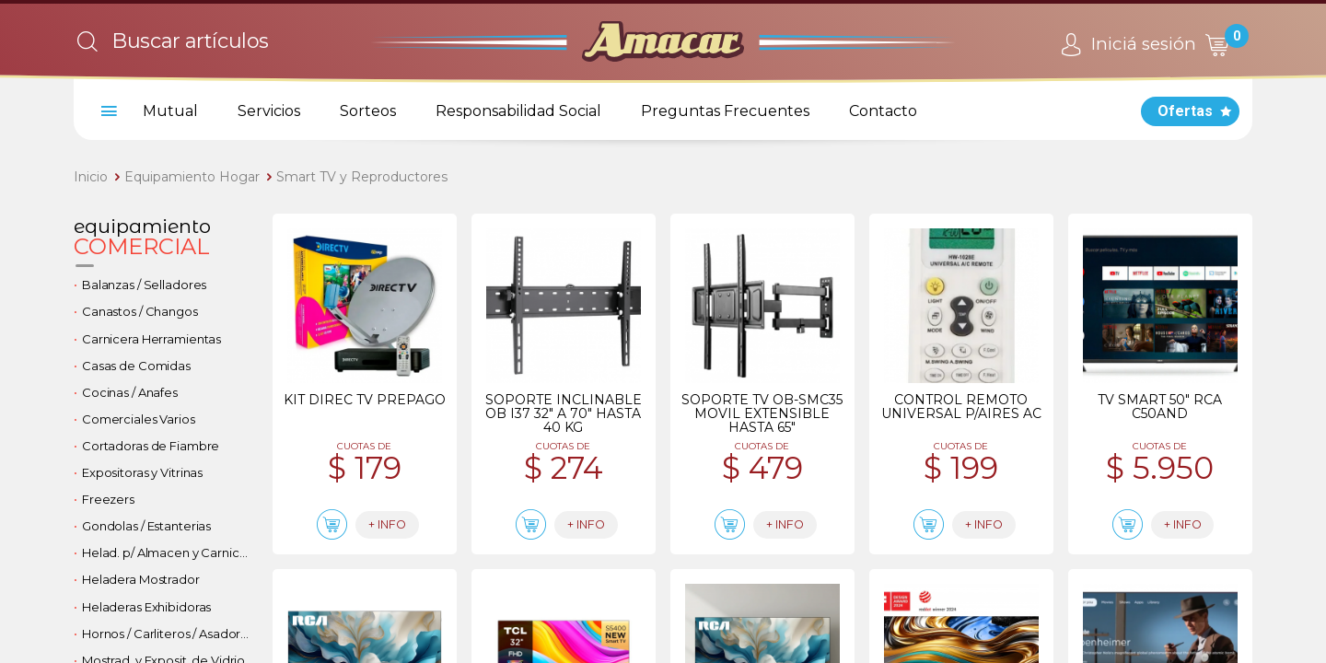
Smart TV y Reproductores (362, 177)
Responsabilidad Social (518, 111)
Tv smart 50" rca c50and (1160, 406)
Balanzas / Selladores (144, 284)
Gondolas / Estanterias (146, 525)
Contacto (883, 111)
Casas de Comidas (136, 365)
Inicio (91, 177)
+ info (401, 526)
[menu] (106, 111)
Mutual (170, 111)
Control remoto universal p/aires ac (961, 406)
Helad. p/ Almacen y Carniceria (170, 552)
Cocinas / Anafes (130, 392)
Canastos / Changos (140, 311)
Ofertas (1185, 111)
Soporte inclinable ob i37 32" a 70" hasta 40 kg (563, 413)
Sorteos (368, 111)
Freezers (108, 499)
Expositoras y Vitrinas (142, 472)
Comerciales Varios (138, 419)
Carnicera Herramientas (151, 339)
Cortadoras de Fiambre (150, 445)
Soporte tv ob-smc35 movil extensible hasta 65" (762, 413)
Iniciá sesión (1125, 45)
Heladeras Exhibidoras (146, 606)
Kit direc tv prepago (365, 399)
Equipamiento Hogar (192, 177)
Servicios (269, 111)
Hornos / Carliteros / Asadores (168, 633)
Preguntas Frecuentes (725, 111)
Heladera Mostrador (141, 579)
